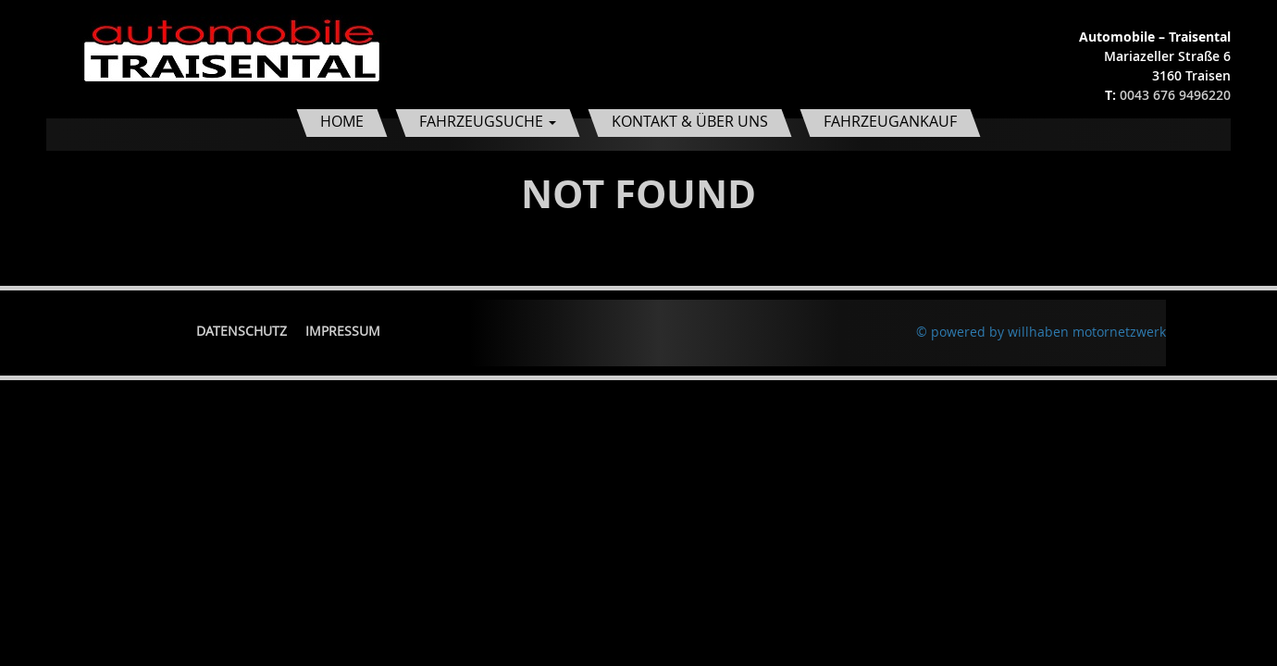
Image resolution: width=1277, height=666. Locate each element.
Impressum (342, 330)
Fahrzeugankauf (890, 121)
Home (342, 121)
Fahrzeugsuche (487, 121)
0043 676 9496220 (1175, 95)
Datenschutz (241, 330)
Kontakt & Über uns (690, 121)
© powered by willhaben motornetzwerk (1041, 331)
